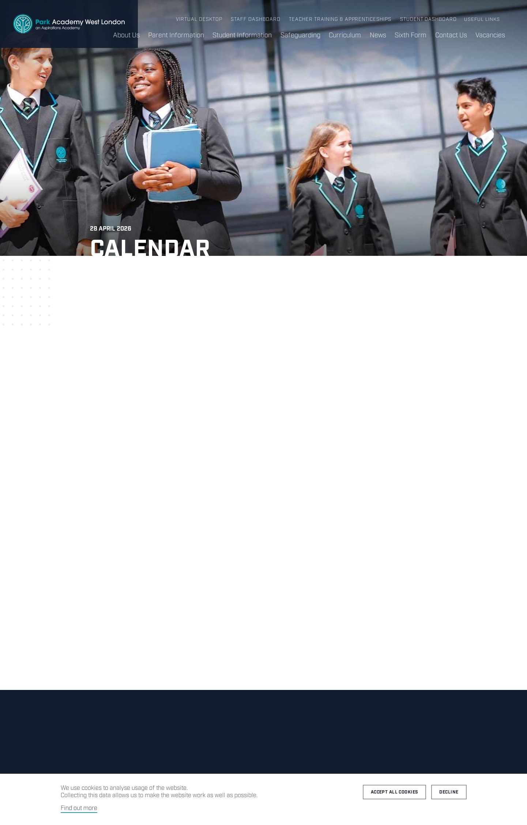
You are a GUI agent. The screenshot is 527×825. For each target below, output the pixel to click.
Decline (448, 792)
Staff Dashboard (258, 19)
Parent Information (175, 35)
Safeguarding (299, 35)
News (377, 35)
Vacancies (490, 35)
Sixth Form (410, 35)
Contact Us (451, 35)
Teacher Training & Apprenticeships (341, 19)
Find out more (79, 808)
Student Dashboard (428, 19)
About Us (124, 35)
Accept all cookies (394, 792)
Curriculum (344, 35)
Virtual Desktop (202, 19)
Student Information (241, 35)
